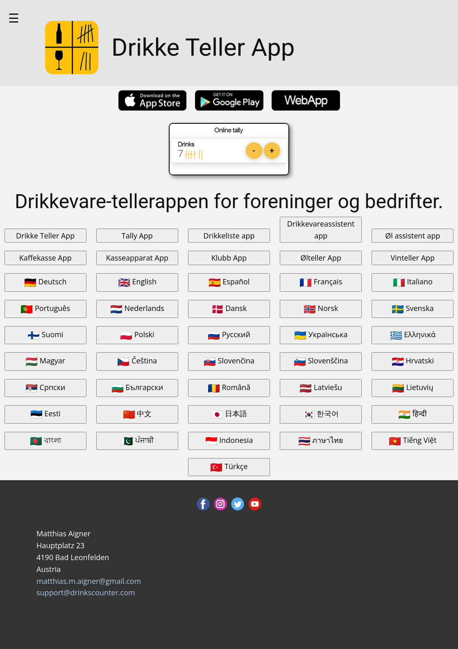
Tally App (137, 236)
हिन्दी (412, 414)
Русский (229, 335)
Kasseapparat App (137, 258)
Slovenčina (229, 361)
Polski (137, 335)
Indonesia (229, 440)
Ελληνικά (412, 335)
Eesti (45, 414)
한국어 (321, 414)
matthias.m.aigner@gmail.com (88, 581)
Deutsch (45, 282)
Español (229, 282)
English (137, 282)
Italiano (413, 282)
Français (320, 282)
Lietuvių (412, 388)
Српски (45, 388)
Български (137, 388)
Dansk (229, 308)
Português (45, 308)
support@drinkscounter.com (85, 592)
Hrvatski (413, 361)
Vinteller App (413, 258)
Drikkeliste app (229, 236)
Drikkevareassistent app (321, 230)
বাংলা (45, 440)
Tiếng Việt (413, 440)
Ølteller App (320, 258)
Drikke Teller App (45, 236)
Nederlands (137, 308)
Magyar (45, 361)
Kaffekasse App (45, 258)
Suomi (45, 335)
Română (229, 388)
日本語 (229, 414)
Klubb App (229, 258)
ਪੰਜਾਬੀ (137, 440)
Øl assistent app (412, 236)
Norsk (321, 308)
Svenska (413, 308)
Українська (321, 335)
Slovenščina (321, 361)
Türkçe (228, 467)
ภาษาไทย (321, 440)
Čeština (137, 361)
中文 (137, 414)
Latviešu (320, 388)
